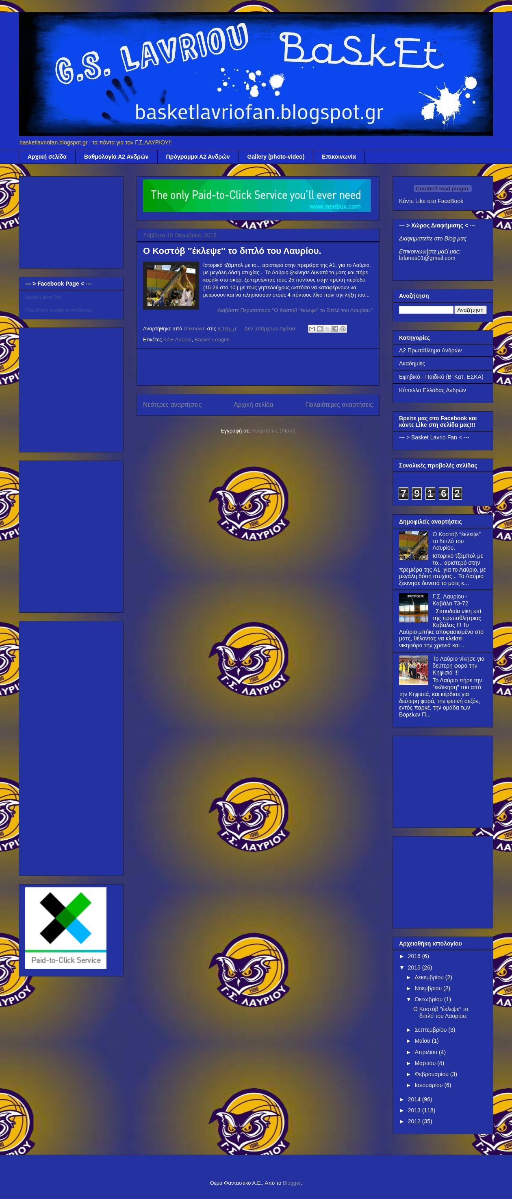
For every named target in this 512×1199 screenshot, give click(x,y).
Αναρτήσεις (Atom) (273, 431)
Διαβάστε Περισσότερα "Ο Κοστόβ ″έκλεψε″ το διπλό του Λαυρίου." (295, 310)
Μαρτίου (425, 1063)
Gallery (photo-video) (276, 156)
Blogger (292, 1183)
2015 (415, 967)
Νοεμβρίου (428, 988)
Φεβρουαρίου (432, 1074)
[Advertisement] (258, 367)
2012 (415, 1121)
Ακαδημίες (412, 363)
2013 (415, 1110)
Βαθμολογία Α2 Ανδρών (116, 156)
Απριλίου (426, 1052)
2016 (415, 956)
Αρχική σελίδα (47, 156)
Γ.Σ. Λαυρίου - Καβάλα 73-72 (451, 600)
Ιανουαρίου (429, 1085)
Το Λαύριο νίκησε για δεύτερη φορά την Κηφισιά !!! (459, 665)
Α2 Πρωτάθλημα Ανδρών (430, 350)
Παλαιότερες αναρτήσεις (339, 404)
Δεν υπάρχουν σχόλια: (271, 328)
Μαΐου (423, 1040)
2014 (415, 1099)
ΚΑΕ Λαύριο (177, 339)
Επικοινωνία (339, 156)
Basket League (212, 339)
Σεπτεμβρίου (431, 1029)
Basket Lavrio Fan (43, 297)
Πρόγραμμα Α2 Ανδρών (198, 156)
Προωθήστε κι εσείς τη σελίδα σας (59, 310)
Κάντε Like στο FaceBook (431, 201)
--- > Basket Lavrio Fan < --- (434, 437)
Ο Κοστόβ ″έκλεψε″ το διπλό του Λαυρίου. (232, 251)
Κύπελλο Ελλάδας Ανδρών (432, 390)
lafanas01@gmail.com (427, 258)
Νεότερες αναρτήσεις (172, 404)
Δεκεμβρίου (429, 977)
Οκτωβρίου (429, 999)
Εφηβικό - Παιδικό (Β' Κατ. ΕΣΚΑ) (441, 376)
